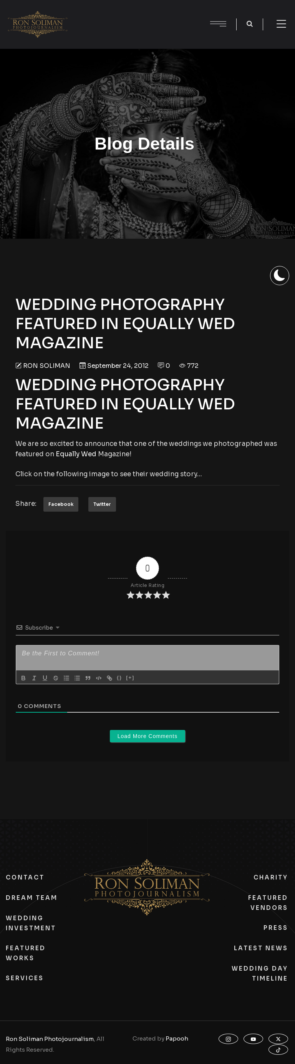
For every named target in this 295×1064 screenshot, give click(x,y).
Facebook (60, 504)
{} (119, 677)
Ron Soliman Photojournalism (50, 1038)
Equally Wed (76, 454)
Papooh (177, 1038)
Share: (25, 504)
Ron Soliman (46, 366)
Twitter (102, 504)
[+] (130, 677)
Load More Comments (148, 736)
